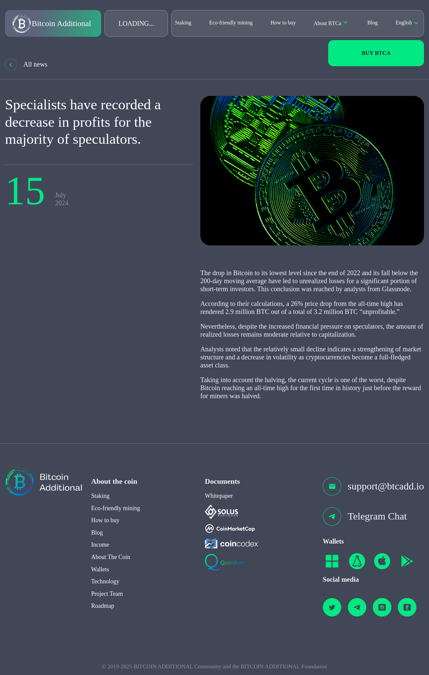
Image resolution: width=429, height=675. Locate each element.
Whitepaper (219, 500)
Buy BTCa (376, 53)
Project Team (107, 598)
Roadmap (102, 611)
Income (100, 550)
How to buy (283, 22)
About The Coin (110, 562)
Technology (105, 586)
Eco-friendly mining (231, 22)
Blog (372, 22)
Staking (183, 22)
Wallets (100, 574)
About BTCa (327, 23)
